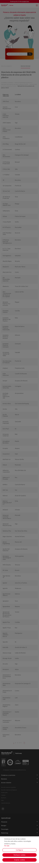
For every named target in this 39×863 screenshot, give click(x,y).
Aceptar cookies (19, 860)
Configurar (19, 850)
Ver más (6, 846)
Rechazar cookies (19, 855)
